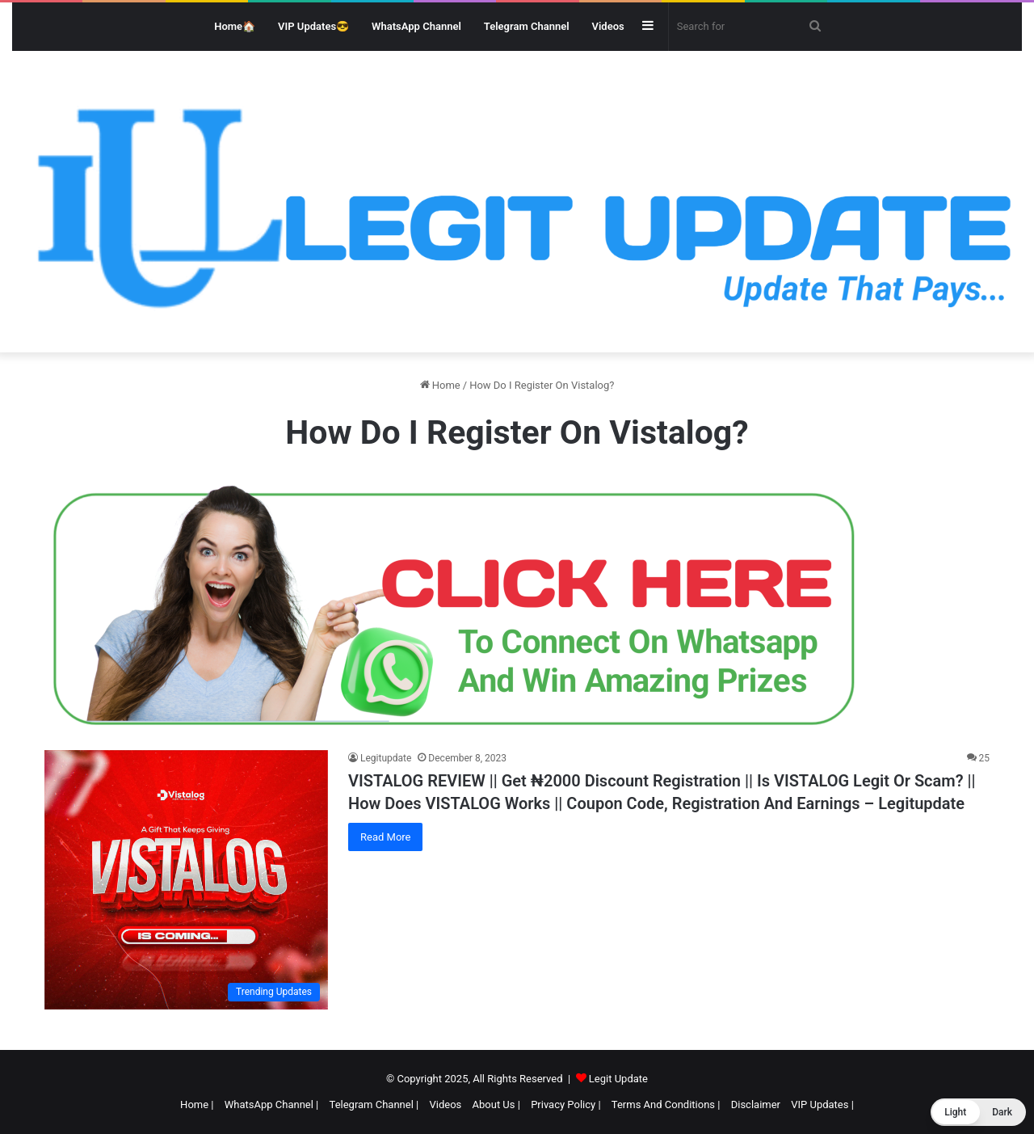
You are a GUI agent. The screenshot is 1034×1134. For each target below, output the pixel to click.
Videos (608, 26)
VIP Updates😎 (313, 26)
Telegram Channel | (374, 1104)
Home (440, 385)
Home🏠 (234, 26)
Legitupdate (385, 758)
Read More (385, 837)
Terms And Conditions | (666, 1104)
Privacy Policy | (565, 1104)
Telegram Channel (527, 26)
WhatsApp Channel (416, 26)
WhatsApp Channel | (272, 1104)
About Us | (496, 1104)
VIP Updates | (822, 1104)
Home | (196, 1104)
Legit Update (618, 1079)
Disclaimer (755, 1104)
